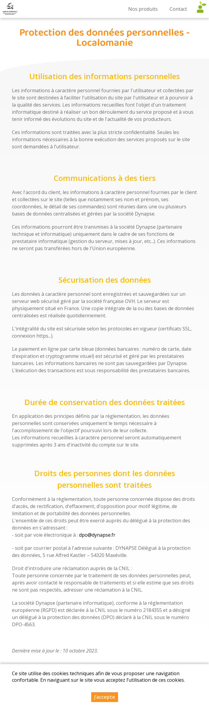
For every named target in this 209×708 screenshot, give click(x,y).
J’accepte (104, 697)
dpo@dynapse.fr (97, 535)
